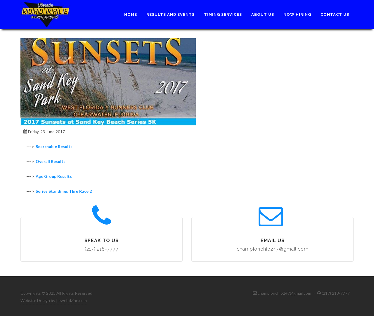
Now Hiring (297, 14)
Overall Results (50, 161)
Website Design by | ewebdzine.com (53, 300)
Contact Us (335, 14)
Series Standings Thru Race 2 (64, 191)
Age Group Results (54, 176)
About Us (262, 14)
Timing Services (223, 14)
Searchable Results (54, 146)
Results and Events (170, 14)
